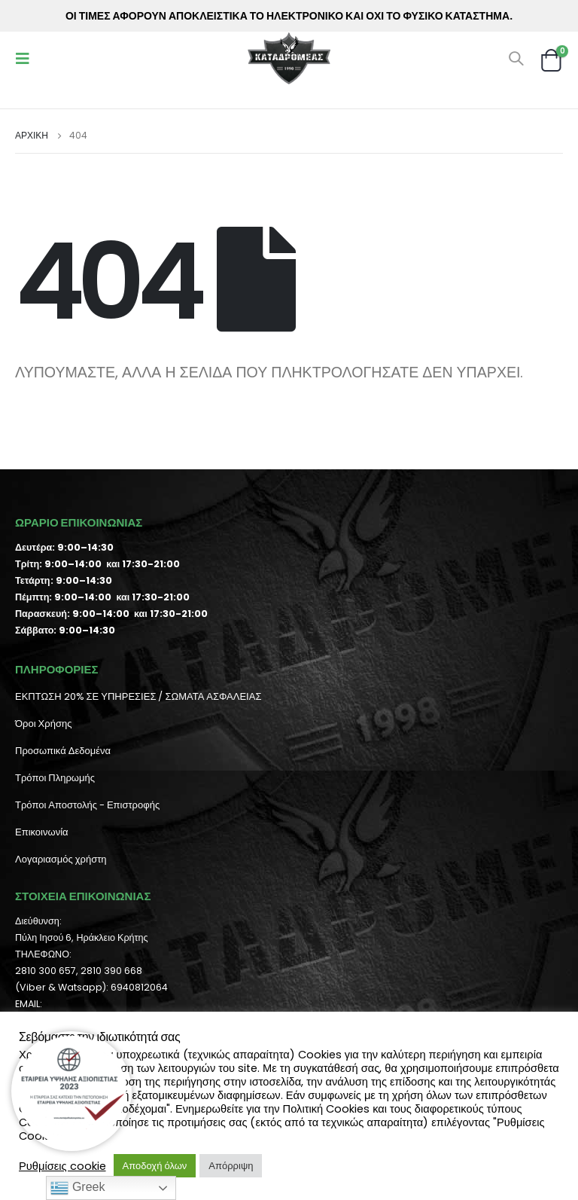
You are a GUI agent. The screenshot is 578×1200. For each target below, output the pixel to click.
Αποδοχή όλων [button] (155, 1166)
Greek (77, 1188)
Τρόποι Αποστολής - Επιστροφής (87, 805)
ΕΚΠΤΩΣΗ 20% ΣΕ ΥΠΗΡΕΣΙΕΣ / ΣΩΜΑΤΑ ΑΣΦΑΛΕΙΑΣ (138, 696)
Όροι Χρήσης (43, 723)
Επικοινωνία (41, 832)
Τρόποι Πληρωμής (55, 778)
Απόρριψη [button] (230, 1166)
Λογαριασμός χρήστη (61, 859)
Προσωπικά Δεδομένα (63, 751)
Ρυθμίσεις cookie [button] (62, 1166)
